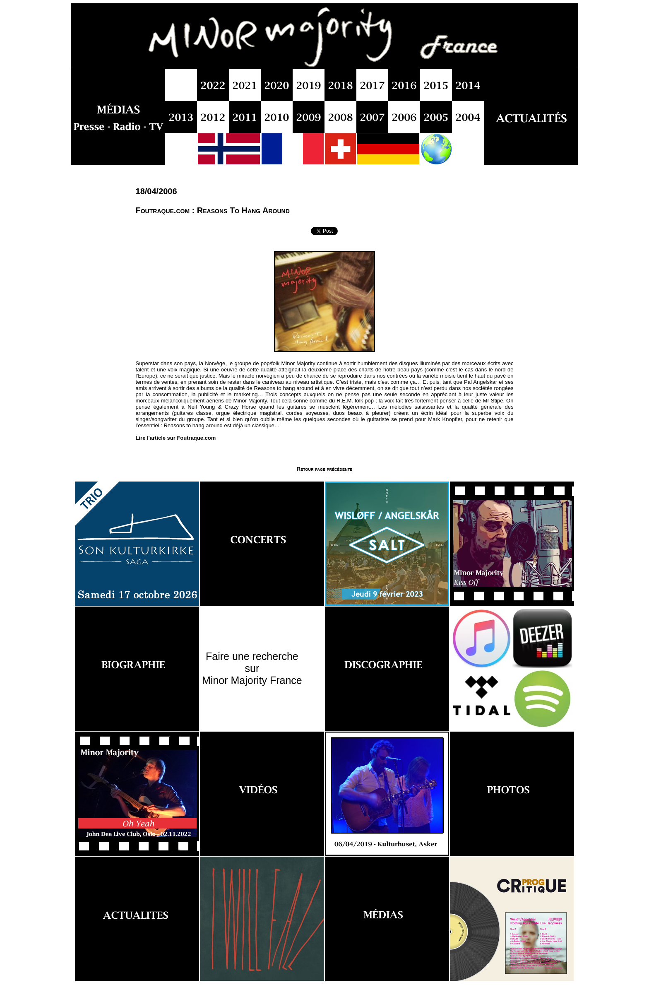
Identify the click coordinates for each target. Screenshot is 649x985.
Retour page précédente (324, 469)
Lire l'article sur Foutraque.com (176, 438)
